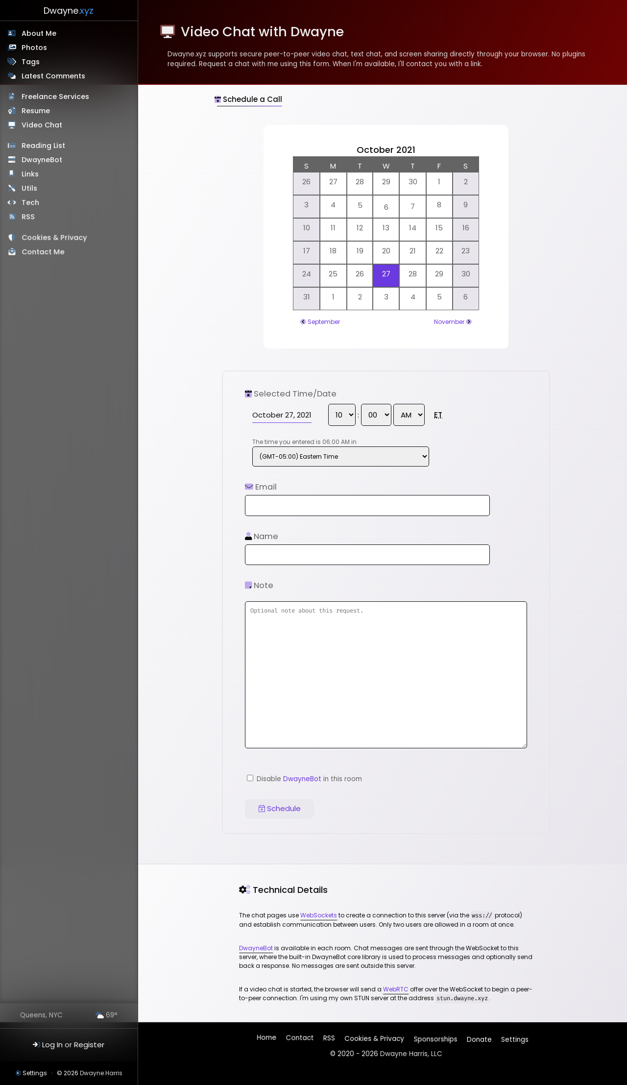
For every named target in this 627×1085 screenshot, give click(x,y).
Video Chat (42, 125)
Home (267, 1039)
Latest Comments (53, 76)
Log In (52, 1044)
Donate (478, 1037)
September (324, 322)
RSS (29, 218)
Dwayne (69, 10)
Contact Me (44, 254)
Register (89, 1044)
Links (30, 175)
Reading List (44, 146)
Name (261, 536)
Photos (34, 47)
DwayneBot (42, 160)
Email (261, 487)
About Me (39, 33)
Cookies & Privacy (55, 240)
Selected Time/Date (291, 393)
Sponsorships (435, 1037)
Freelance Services (55, 96)
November (449, 322)
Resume (36, 111)
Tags (31, 62)
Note (259, 585)
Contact (300, 1039)
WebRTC (396, 989)
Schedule (280, 808)
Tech (31, 204)
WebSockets (318, 915)
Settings (35, 1073)
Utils (30, 189)
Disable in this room (304, 779)
